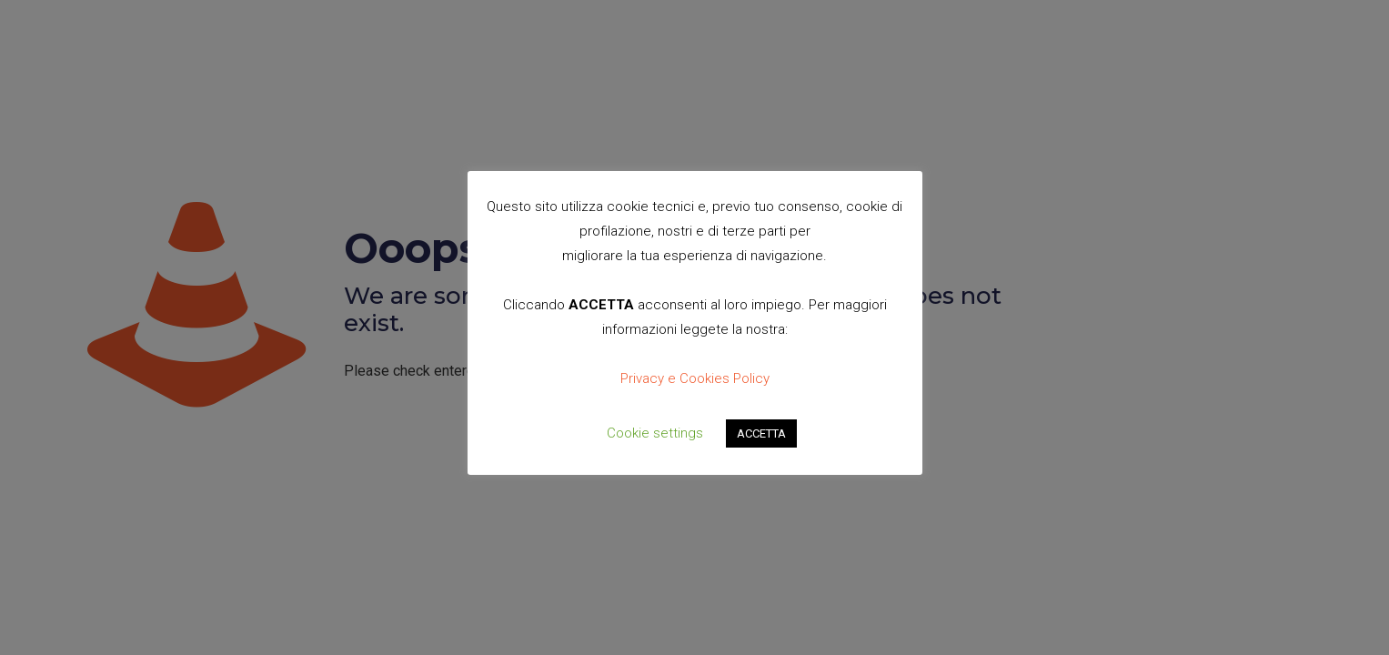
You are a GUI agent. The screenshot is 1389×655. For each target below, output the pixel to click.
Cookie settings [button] (655, 433)
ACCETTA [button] (761, 433)
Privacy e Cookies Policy (695, 378)
